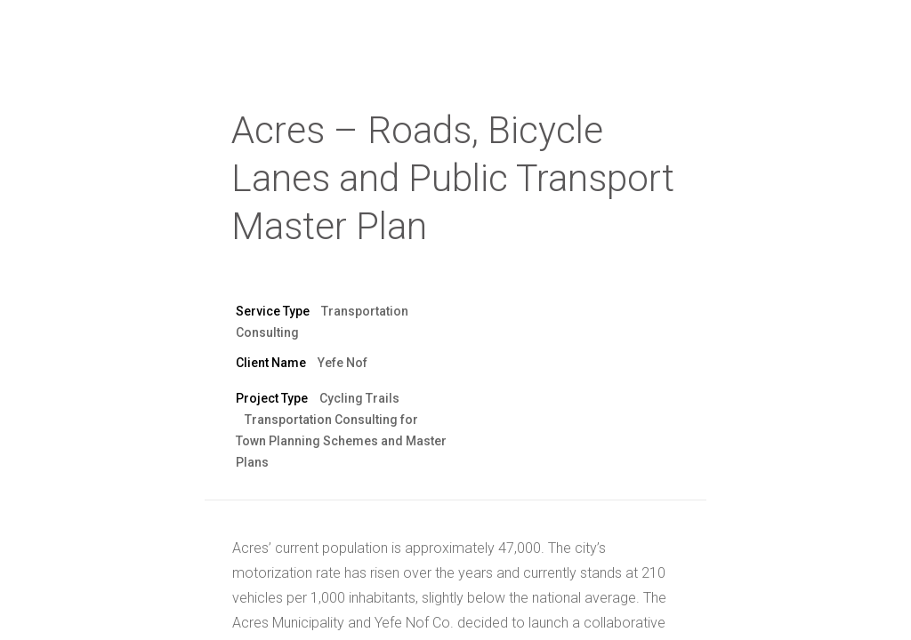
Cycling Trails (359, 398)
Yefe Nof (342, 363)
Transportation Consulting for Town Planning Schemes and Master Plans (341, 440)
